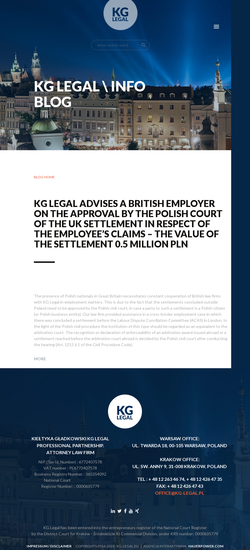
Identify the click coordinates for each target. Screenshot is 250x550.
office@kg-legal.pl (180, 493)
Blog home (44, 177)
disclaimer (61, 546)
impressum (37, 546)
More (40, 366)
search (144, 38)
